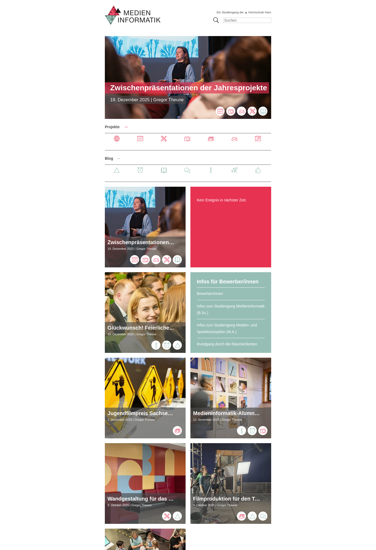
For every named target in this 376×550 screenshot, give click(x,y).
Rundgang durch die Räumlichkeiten (227, 344)
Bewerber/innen (210, 293)
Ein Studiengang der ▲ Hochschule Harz (244, 12)
